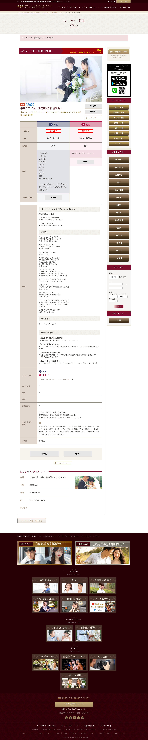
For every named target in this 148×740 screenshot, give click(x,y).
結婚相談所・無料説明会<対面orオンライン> (85, 52)
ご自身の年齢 (122, 294)
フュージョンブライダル (47, 324)
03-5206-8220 (35, 492)
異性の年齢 (112, 299)
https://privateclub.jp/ (37, 500)
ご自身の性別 (113, 294)
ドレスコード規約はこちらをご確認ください (56, 379)
